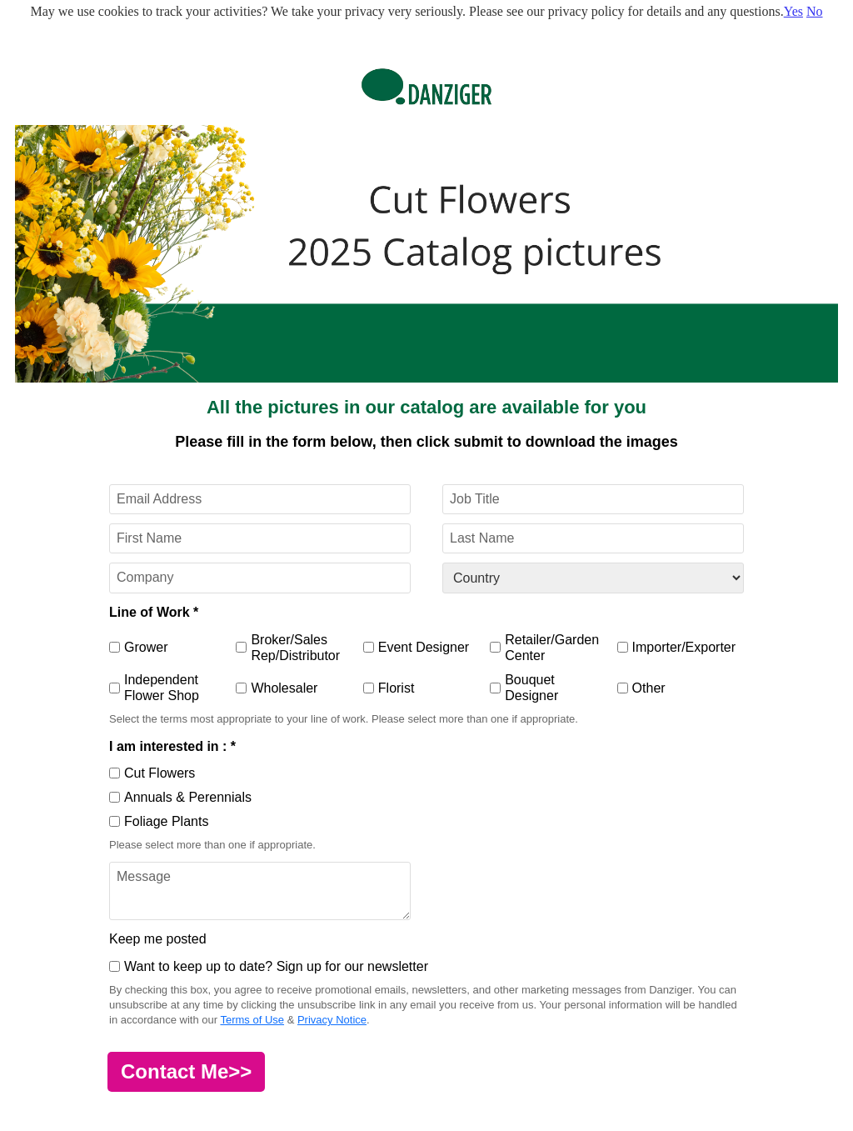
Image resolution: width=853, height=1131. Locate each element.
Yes (793, 11)
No (814, 11)
